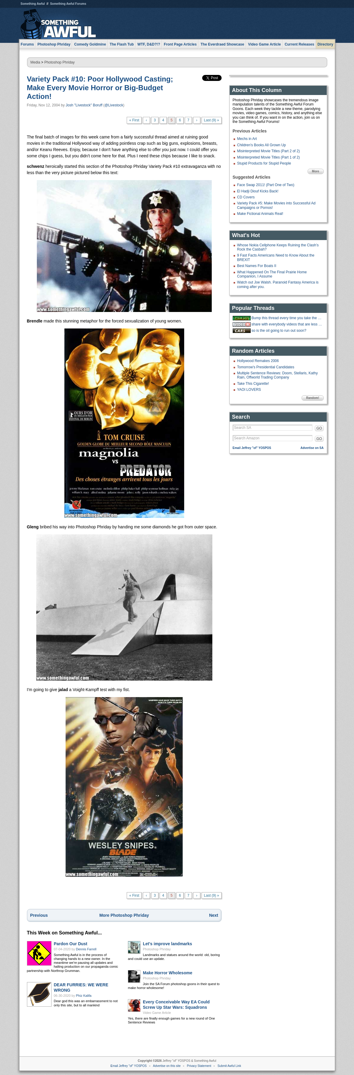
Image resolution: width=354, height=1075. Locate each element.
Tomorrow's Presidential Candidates (265, 367)
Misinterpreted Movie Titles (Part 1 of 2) (268, 157)
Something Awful (33, 3)
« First (134, 120)
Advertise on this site (167, 1066)
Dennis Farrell (86, 949)
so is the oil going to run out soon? (279, 330)
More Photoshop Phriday (124, 915)
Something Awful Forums (68, 3)
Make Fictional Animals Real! (260, 214)
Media (35, 62)
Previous (39, 915)
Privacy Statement (199, 1066)
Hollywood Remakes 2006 (258, 361)
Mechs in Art (247, 139)
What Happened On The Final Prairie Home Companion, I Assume (272, 274)
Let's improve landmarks (167, 943)
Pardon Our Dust (70, 943)
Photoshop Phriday (59, 62)
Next (213, 915)
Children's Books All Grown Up (261, 145)
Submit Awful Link (229, 1066)
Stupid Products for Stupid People (264, 163)
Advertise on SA (311, 448)
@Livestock (114, 105)
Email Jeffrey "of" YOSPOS (252, 448)
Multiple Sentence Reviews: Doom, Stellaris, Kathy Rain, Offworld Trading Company (277, 375)
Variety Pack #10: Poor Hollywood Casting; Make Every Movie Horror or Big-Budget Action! (100, 87)
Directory (325, 44)
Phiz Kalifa (84, 995)
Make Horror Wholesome (167, 972)
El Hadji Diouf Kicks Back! (258, 191)
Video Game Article (157, 1012)
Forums (27, 44)
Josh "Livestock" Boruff (84, 105)
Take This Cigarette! (253, 384)
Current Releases (299, 44)
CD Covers (246, 197)
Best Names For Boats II (256, 266)
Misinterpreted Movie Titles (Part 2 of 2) (268, 151)
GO (319, 428)
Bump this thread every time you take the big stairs (287, 318)
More (315, 171)
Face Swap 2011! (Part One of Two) (265, 185)
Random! (312, 397)
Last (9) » (211, 120)
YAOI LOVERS (249, 390)
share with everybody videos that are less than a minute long (287, 324)
